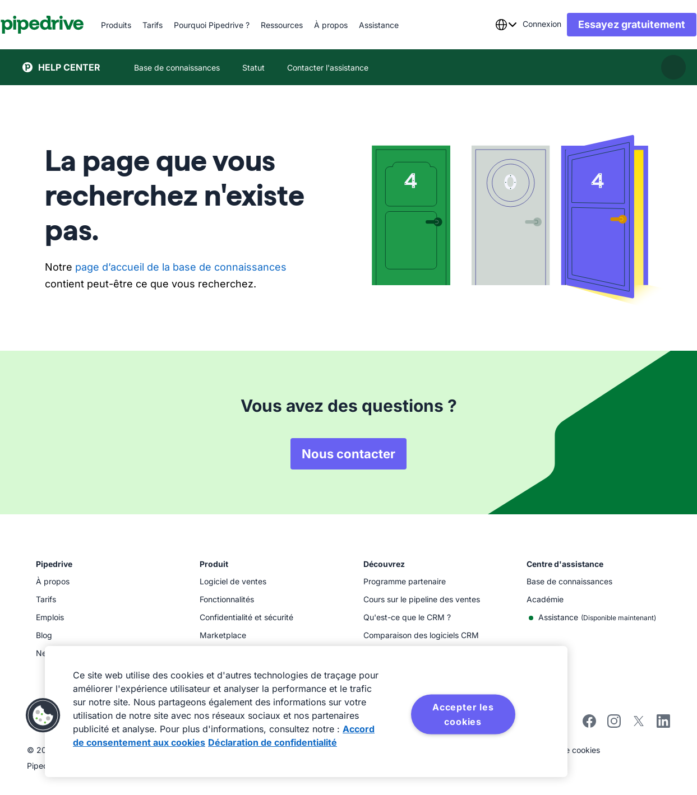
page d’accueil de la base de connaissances (181, 267)
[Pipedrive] (64, 25)
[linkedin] (663, 722)
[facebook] (589, 724)
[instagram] (614, 724)
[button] (43, 715)
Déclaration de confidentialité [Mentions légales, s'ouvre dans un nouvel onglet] (272, 742)
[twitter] (638, 724)
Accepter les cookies (463, 714)
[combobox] (484, 24)
